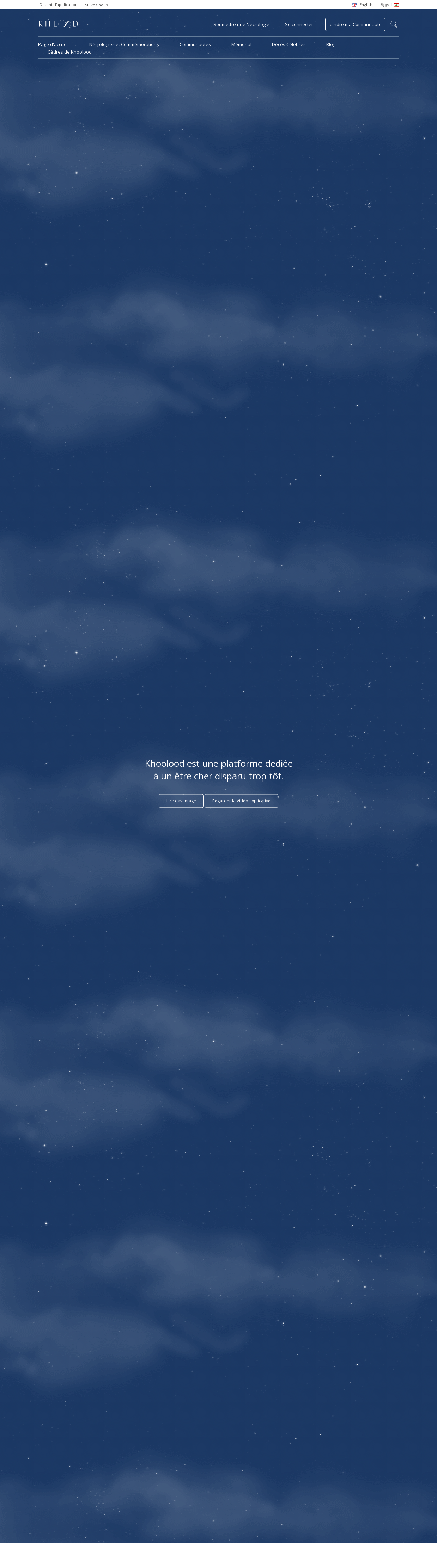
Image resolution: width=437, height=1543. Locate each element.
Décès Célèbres (289, 44)
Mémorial (241, 44)
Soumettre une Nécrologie (241, 24)
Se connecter (299, 24)
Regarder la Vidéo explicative (241, 801)
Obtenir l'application (58, 4)
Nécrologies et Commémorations (124, 44)
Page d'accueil (53, 44)
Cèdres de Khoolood (70, 52)
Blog (330, 44)
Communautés (195, 44)
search (393, 24)
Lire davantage (181, 801)
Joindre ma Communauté (355, 24)
